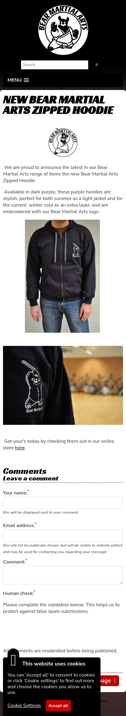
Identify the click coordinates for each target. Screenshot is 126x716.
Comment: (14, 562)
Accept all (58, 706)
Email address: (19, 526)
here (20, 448)
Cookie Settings (24, 705)
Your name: (15, 493)
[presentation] (48, 631)
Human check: (18, 593)
